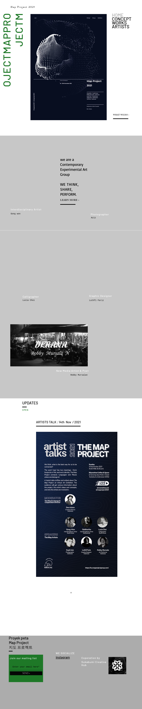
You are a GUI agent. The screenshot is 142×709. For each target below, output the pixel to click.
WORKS (119, 23)
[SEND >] (26, 673)
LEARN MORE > (69, 200)
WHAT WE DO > (121, 115)
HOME (118, 15)
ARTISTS (120, 26)
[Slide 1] (71, 592)
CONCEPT (121, 19)
